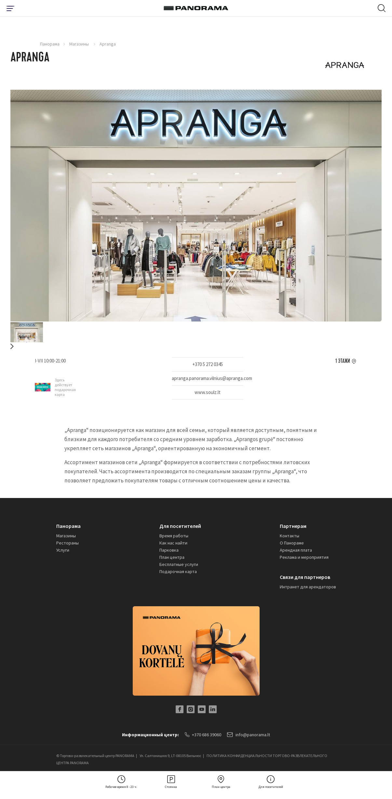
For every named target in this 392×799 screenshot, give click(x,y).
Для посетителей (180, 526)
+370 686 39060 (203, 735)
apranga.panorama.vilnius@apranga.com (207, 378)
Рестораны (67, 543)
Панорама (50, 44)
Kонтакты (289, 536)
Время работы (173, 536)
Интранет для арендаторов (308, 587)
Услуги (62, 550)
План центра (171, 557)
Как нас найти (173, 543)
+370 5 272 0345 (207, 364)
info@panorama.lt (248, 735)
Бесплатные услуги (178, 564)
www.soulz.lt (208, 392)
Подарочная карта (178, 571)
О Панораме (292, 543)
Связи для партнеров (305, 577)
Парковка (169, 550)
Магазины (79, 44)
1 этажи (342, 361)
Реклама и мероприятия (304, 557)
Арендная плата (296, 550)
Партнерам (293, 526)
